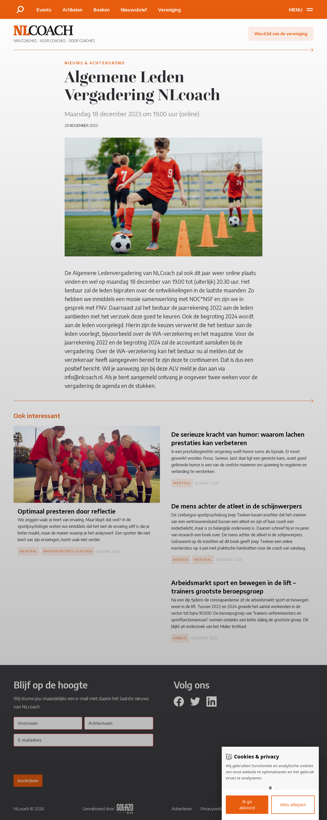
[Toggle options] (270, 788)
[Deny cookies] (293, 804)
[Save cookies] (247, 804)
